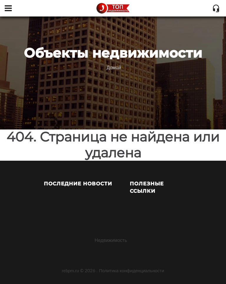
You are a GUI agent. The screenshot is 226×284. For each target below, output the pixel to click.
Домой (114, 67)
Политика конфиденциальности (131, 270)
